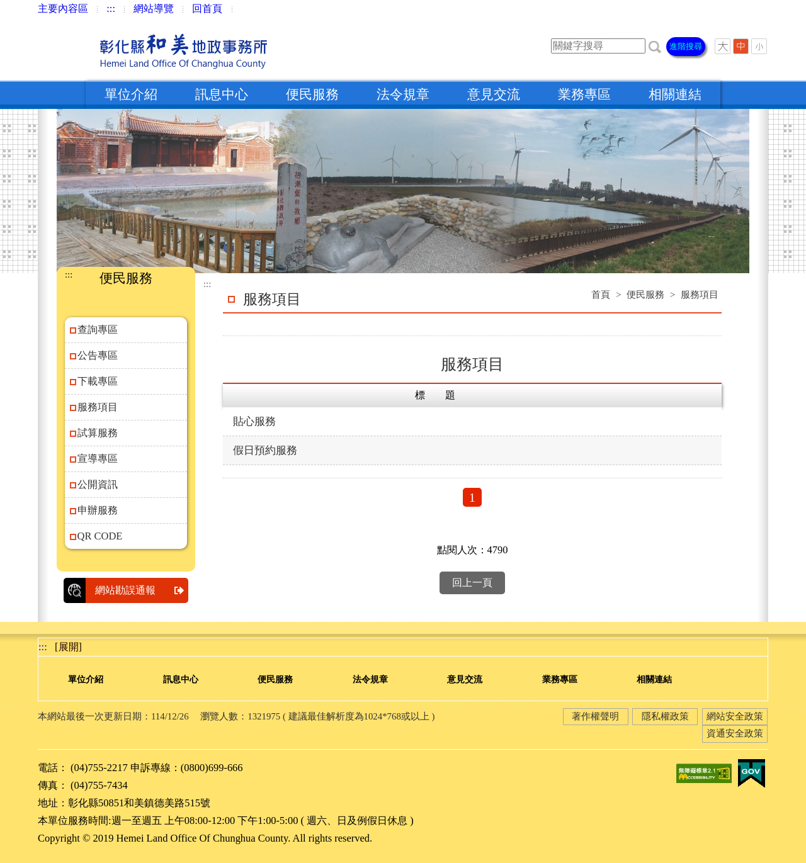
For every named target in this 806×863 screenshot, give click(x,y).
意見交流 (493, 94)
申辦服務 (97, 510)
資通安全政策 (735, 733)
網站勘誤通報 (141, 590)
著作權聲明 (595, 716)
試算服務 (97, 433)
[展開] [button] (68, 647)
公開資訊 (97, 484)
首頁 (600, 295)
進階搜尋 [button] (685, 46)
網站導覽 (153, 8)
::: (110, 8)
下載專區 (97, 381)
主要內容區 (63, 8)
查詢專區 (97, 330)
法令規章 (403, 94)
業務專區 (584, 94)
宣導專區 (97, 459)
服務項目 (97, 407)
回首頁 (207, 8)
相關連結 (675, 94)
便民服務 (312, 94)
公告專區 (97, 355)
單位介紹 (131, 94)
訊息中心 (221, 94)
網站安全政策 (735, 716)
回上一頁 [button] (472, 583)
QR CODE (100, 536)
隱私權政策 (665, 716)
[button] (655, 46)
